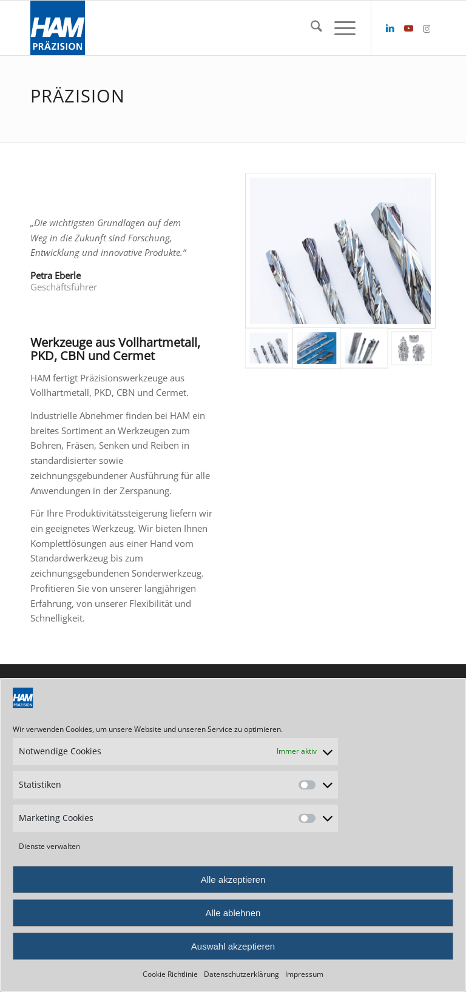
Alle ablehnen (233, 913)
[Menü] (339, 28)
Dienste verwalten (49, 846)
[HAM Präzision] (57, 28)
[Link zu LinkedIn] (390, 28)
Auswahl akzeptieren (233, 946)
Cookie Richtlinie (170, 974)
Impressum (304, 974)
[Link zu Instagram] (426, 28)
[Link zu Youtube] (408, 28)
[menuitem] (310, 28)
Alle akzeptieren (233, 879)
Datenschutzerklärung (241, 974)
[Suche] (310, 28)
